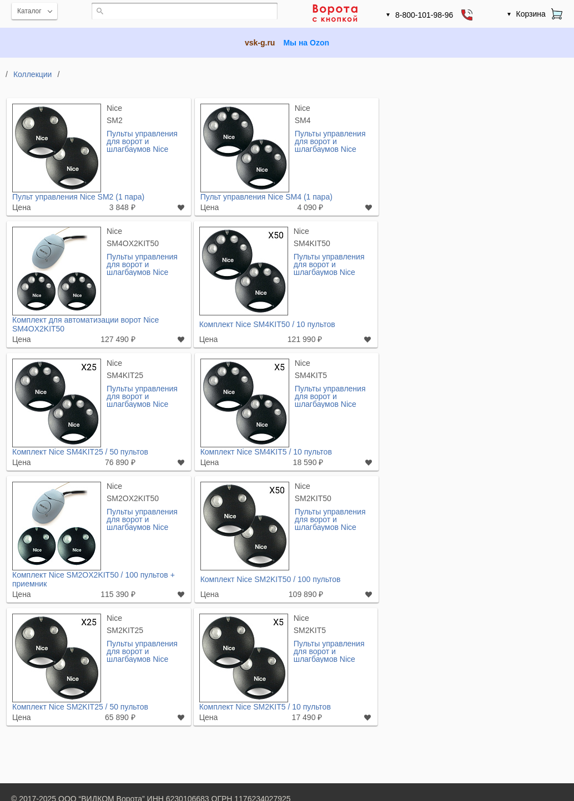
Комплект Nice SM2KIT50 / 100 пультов (270, 579)
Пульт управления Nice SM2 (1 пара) (78, 196)
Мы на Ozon (306, 42)
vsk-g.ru (260, 42)
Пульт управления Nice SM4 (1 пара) (266, 196)
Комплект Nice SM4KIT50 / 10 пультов (267, 324)
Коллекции (32, 74)
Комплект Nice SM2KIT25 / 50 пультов (80, 706)
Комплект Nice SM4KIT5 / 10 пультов (266, 451)
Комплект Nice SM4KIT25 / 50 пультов (80, 451)
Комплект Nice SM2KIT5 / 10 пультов (265, 706)
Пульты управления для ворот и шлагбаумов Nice (142, 141)
